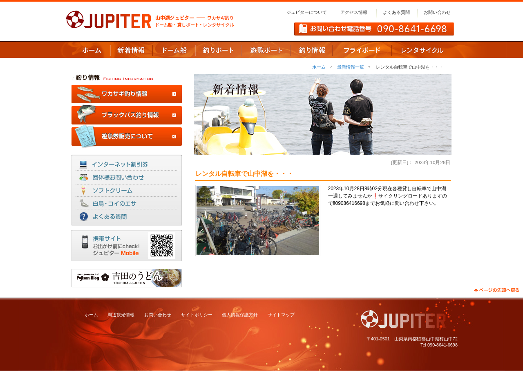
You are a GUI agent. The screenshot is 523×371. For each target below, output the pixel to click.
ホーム (319, 66)
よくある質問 (396, 12)
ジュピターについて (306, 12)
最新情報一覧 (350, 66)
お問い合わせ (437, 12)
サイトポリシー (196, 314)
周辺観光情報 (120, 314)
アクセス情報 (353, 12)
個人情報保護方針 (240, 314)
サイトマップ (281, 314)
